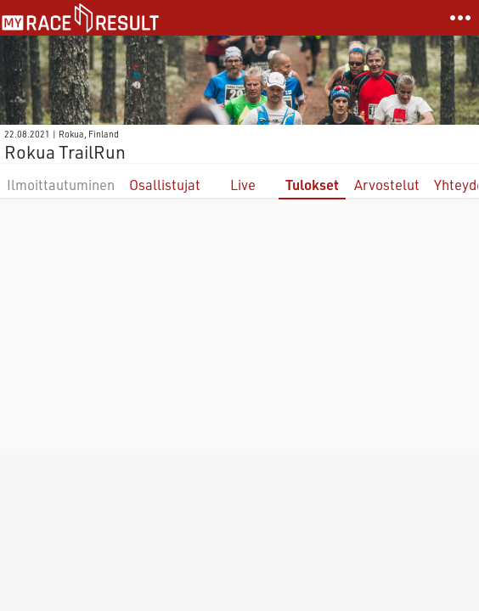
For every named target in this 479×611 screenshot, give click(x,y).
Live (243, 184)
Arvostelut (387, 184)
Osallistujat (164, 184)
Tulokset (312, 184)
